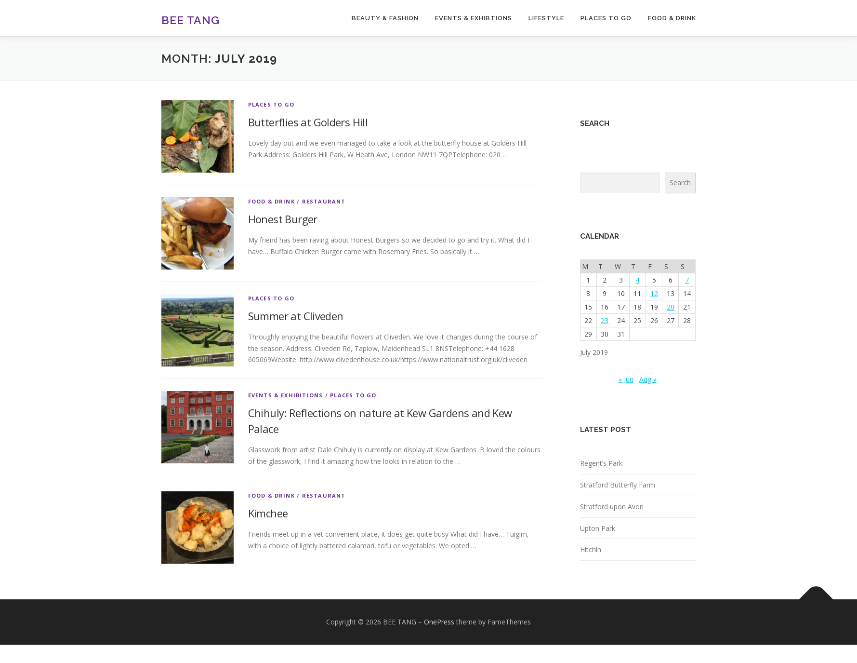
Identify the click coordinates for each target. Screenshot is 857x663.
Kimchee (268, 513)
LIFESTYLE (546, 18)
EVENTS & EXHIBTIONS (473, 18)
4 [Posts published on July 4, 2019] (637, 279)
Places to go (271, 104)
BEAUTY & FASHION (385, 18)
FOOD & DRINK (672, 18)
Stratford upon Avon (612, 506)
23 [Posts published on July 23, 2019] (604, 320)
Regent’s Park (601, 463)
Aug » (648, 379)
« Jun (626, 379)
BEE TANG (190, 19)
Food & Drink (271, 201)
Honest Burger (282, 219)
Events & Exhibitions (285, 395)
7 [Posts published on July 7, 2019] (687, 279)
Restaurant (324, 201)
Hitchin (590, 549)
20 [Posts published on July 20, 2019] (670, 306)
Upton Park (597, 528)
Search (680, 182)
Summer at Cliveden (295, 316)
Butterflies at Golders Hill (308, 122)
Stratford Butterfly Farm (617, 484)
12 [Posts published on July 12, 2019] (654, 293)
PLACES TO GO (606, 18)
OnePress (439, 621)
